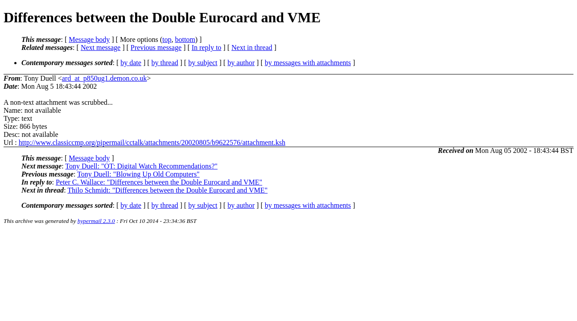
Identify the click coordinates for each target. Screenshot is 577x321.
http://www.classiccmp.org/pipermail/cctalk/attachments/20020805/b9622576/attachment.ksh (152, 142)
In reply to (207, 47)
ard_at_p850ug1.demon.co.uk (104, 78)
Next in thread (251, 47)
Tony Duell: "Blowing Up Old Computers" (138, 174)
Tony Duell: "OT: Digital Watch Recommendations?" (141, 166)
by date (130, 62)
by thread (165, 62)
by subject (202, 62)
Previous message (156, 47)
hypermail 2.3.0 (96, 221)
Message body (89, 39)
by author (241, 62)
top (166, 39)
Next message (100, 47)
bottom (185, 39)
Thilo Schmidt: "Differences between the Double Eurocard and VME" (167, 190)
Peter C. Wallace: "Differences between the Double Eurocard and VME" (159, 182)
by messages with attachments (308, 62)
